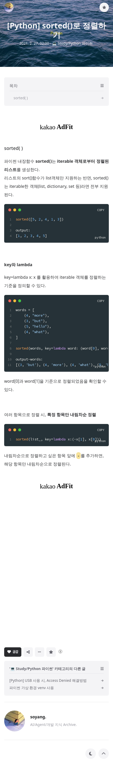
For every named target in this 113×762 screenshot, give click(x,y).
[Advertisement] (56, 568)
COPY (100, 210)
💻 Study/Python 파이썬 (72, 43)
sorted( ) (13, 148)
